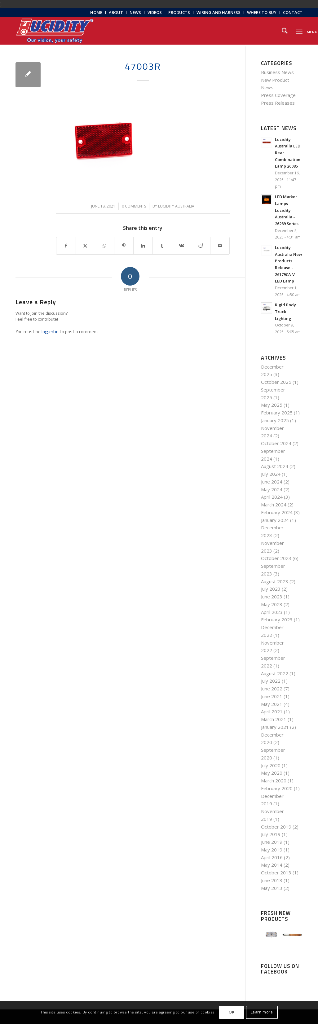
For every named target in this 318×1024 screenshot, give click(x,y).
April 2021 (272, 711)
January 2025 (275, 420)
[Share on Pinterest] (123, 245)
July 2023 (270, 589)
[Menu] (299, 31)
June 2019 (271, 842)
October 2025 (276, 382)
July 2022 (270, 681)
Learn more (262, 1012)
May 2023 (271, 604)
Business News (277, 72)
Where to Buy (261, 12)
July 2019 (270, 834)
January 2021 (275, 727)
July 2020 (270, 765)
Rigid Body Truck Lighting (285, 311)
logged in (50, 331)
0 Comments (134, 206)
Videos (155, 12)
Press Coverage (278, 95)
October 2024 (276, 443)
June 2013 (271, 880)
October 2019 (276, 827)
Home (96, 12)
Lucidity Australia (176, 206)
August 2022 (274, 673)
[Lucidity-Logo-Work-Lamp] (54, 31)
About (116, 12)
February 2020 (277, 788)
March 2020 (273, 780)
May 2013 (271, 888)
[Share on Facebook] (66, 245)
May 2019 (271, 850)
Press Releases (278, 103)
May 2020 (271, 773)
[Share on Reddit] (200, 245)
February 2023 (277, 619)
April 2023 (272, 612)
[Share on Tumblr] (162, 245)
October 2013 (276, 872)
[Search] (285, 31)
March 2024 (273, 504)
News (135, 12)
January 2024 (275, 520)
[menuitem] (96, 12)
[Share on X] (85, 245)
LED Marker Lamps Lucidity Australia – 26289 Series (286, 210)
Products (179, 12)
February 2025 (277, 412)
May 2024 (271, 489)
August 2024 (274, 466)
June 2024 (271, 482)
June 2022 (271, 688)
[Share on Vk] (181, 245)
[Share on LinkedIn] (143, 245)
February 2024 (277, 512)
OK (231, 1012)
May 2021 (271, 704)
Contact (293, 12)
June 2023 (271, 596)
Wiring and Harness (219, 12)
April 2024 (272, 497)
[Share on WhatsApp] (104, 245)
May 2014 (271, 865)
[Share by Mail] (219, 245)
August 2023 (274, 581)
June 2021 (271, 696)
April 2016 (272, 857)
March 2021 (273, 719)
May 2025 (271, 405)
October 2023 (276, 558)
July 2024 (270, 474)
